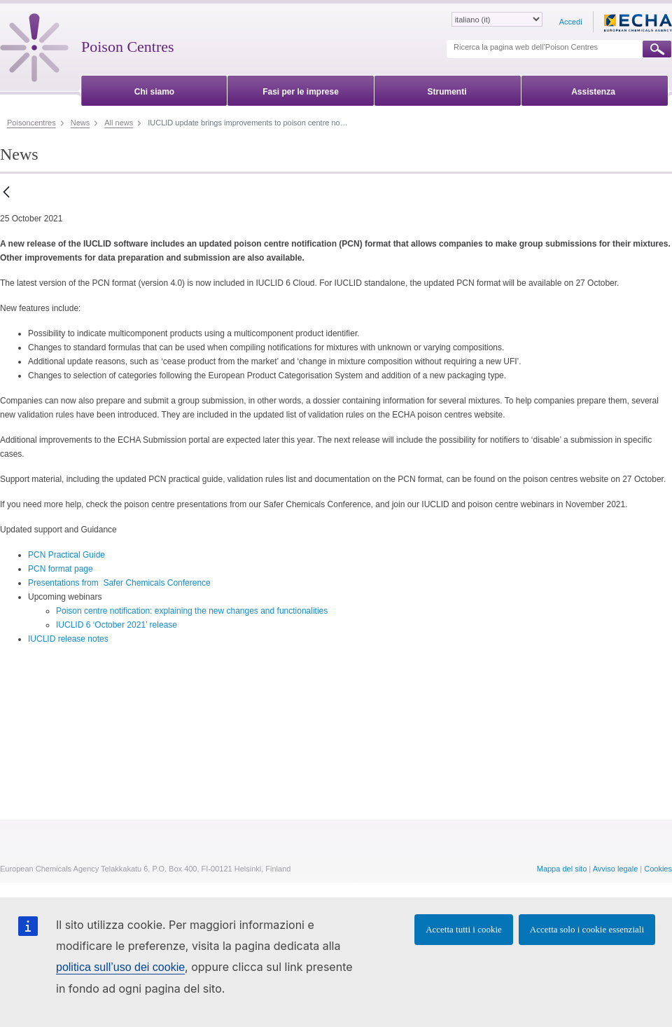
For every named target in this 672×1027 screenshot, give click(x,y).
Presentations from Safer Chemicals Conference (119, 583)
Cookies (658, 868)
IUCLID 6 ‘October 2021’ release (116, 625)
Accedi (570, 22)
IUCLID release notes (68, 639)
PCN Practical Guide (66, 555)
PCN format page (60, 569)
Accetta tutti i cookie (464, 929)
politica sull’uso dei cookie (120, 967)
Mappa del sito (562, 868)
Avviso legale (615, 868)
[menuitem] (154, 89)
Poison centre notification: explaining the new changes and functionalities (192, 611)
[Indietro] (6, 193)
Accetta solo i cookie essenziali (587, 929)
